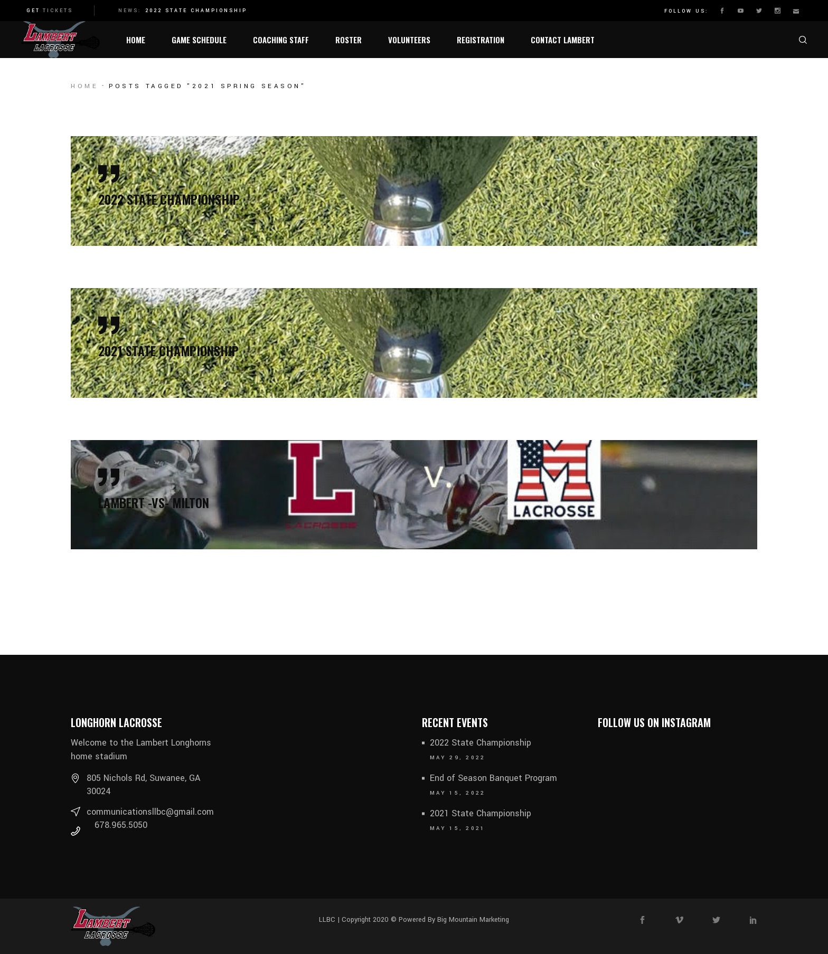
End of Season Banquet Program (493, 778)
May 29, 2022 (458, 757)
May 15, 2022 (458, 793)
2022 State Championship (196, 10)
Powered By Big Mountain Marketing (453, 919)
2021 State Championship (480, 813)
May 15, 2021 (458, 828)
